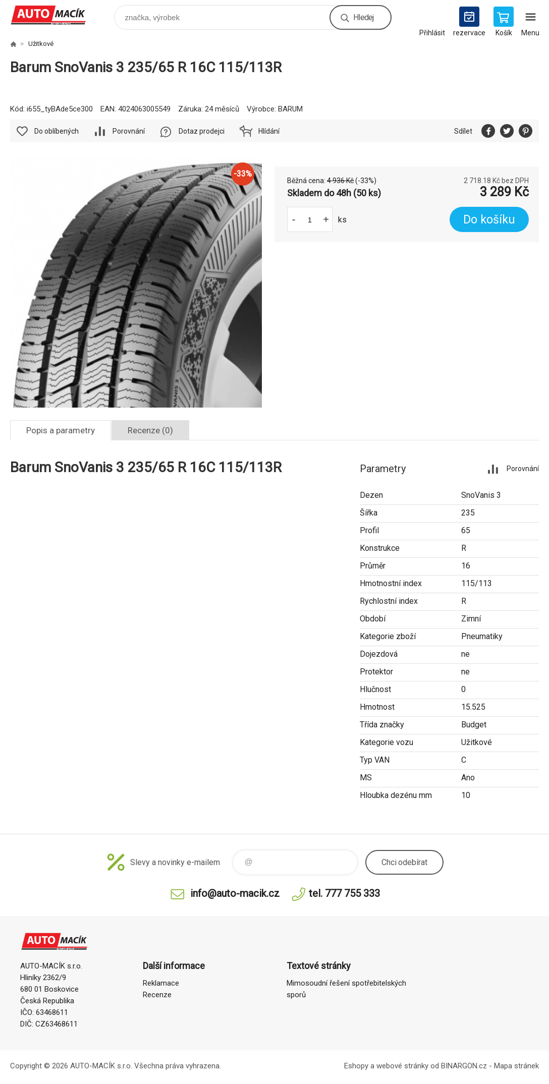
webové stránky (402, 1065)
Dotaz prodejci (202, 131)
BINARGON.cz (464, 1065)
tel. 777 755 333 (344, 893)
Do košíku (489, 219)
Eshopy (356, 1065)
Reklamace (161, 983)
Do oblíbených (56, 131)
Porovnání (129, 131)
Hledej (363, 17)
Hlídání (269, 131)
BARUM (290, 108)
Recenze (157, 994)
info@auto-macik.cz (235, 893)
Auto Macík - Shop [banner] (54, 15)
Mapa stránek (516, 1065)
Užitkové (40, 43)
